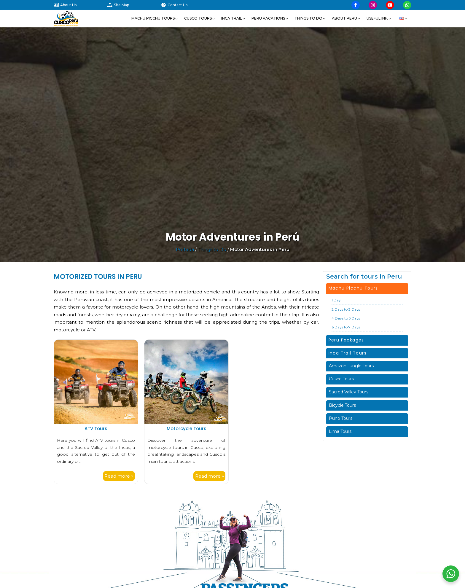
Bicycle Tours (342, 405)
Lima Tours (340, 431)
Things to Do (212, 249)
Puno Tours (340, 418)
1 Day (336, 300)
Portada (185, 249)
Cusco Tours (341, 379)
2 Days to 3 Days (346, 309)
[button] (154, 18)
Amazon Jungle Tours (351, 365)
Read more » (118, 476)
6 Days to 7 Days (346, 327)
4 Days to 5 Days (346, 318)
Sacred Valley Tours (348, 392)
